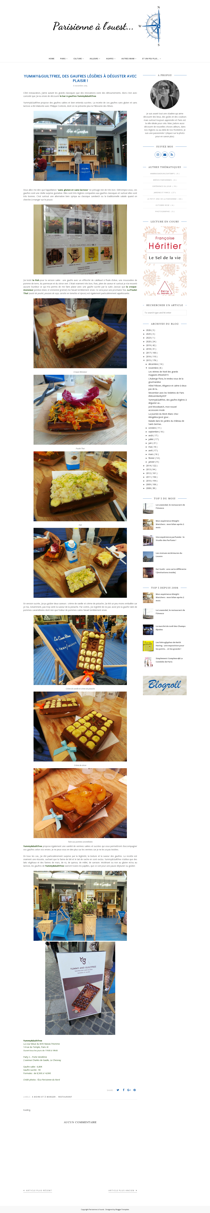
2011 (148, 477)
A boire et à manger (44, 1097)
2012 (148, 473)
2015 (148, 360)
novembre (153, 367)
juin (150, 443)
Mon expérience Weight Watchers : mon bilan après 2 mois (170, 524)
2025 (148, 334)
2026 (148, 330)
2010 (148, 480)
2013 (148, 469)
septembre (153, 431)
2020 (148, 341)
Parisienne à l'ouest (97, 1209)
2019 (148, 345)
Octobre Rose (163, 205)
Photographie (162, 211)
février (151, 458)
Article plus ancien (121, 1190)
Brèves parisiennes (162, 180)
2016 (148, 356)
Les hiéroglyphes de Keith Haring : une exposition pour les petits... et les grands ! (170, 645)
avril (150, 450)
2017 (148, 352)
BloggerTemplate (122, 1209)
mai (150, 446)
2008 (148, 488)
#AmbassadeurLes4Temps (162, 173)
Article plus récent (38, 1190)
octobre (152, 427)
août (150, 435)
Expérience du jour (162, 186)
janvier (151, 461)
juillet (151, 439)
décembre (153, 364)
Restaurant (65, 1097)
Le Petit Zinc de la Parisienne (162, 199)
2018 (148, 349)
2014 (148, 465)
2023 (148, 337)
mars (151, 454)
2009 (148, 484)
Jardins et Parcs (162, 192)
